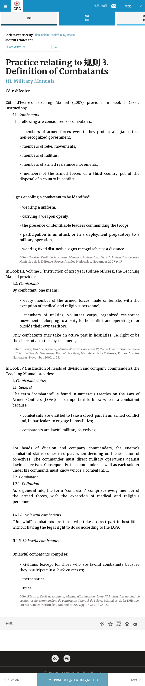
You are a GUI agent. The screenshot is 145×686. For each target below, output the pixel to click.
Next (137, 680)
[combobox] (7, 47)
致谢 (104, 5)
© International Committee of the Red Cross (72, 673)
